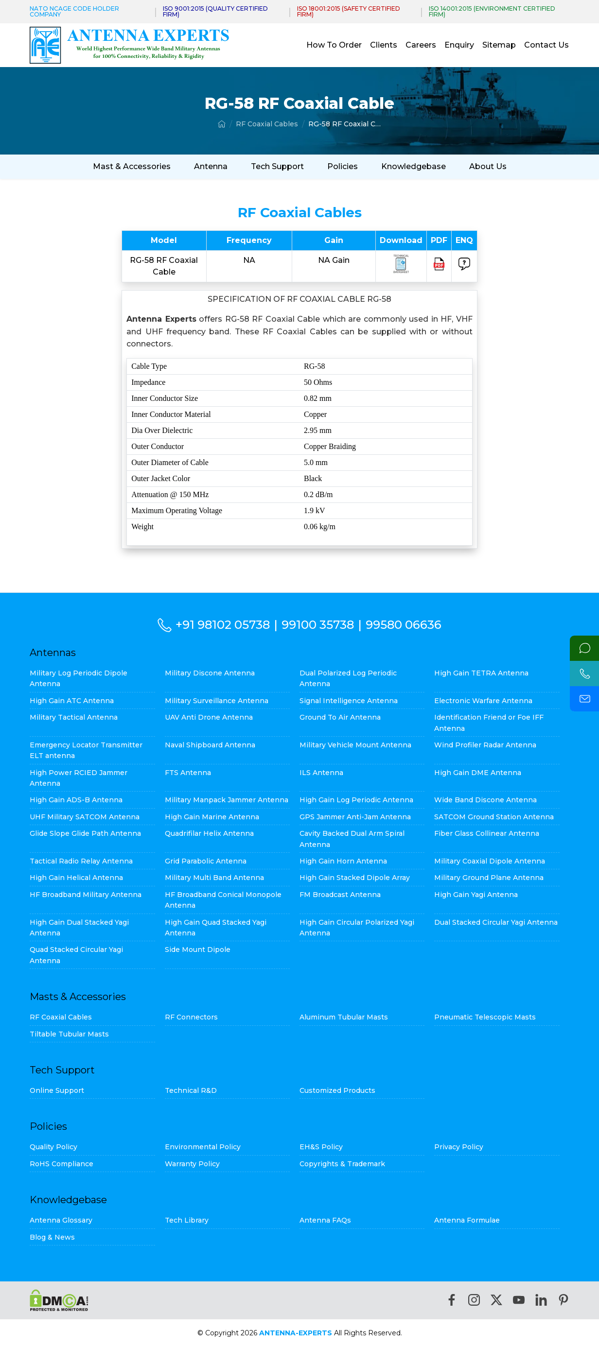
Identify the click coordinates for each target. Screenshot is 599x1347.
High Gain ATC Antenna (72, 700)
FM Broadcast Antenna (340, 894)
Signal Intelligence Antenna (349, 700)
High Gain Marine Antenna (212, 816)
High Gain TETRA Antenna (481, 673)
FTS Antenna (188, 772)
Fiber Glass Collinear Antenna (486, 833)
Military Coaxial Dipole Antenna (489, 861)
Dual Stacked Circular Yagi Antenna (496, 922)
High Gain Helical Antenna (76, 877)
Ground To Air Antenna (340, 717)
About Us (488, 166)
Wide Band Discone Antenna (485, 799)
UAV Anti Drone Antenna (209, 717)
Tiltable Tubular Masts (69, 1034)
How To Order (334, 45)
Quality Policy (53, 1146)
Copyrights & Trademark (342, 1163)
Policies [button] (342, 166)
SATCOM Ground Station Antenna (494, 816)
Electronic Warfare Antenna (483, 700)
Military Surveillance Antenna (216, 700)
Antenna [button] (211, 166)
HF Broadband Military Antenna (85, 894)
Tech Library (187, 1220)
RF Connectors (191, 1017)
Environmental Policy (203, 1146)
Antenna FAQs (325, 1220)
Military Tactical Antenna (74, 717)
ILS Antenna (321, 772)
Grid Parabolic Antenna (206, 861)
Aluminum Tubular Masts (344, 1017)
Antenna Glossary (61, 1220)
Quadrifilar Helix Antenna (209, 833)
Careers (420, 45)
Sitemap (499, 45)
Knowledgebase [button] (413, 166)
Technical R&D (191, 1090)
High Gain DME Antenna (477, 772)
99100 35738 (318, 625)
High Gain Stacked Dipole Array (355, 877)
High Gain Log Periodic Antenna (356, 799)
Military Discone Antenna (210, 673)
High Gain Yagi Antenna (476, 894)
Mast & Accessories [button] (132, 166)
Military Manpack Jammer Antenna (226, 799)
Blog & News (52, 1237)
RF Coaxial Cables (267, 124)
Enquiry (459, 45)
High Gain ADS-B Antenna (76, 799)
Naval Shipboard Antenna (210, 745)
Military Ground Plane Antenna (489, 877)
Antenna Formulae (467, 1220)
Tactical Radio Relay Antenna (81, 861)
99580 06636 (403, 625)
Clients (383, 45)
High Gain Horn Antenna (343, 861)
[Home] (222, 124)
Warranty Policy (192, 1163)
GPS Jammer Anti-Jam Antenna (355, 816)
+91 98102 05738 (223, 625)
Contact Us (546, 45)
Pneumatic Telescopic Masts (485, 1017)
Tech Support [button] (277, 166)
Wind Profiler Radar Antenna (485, 745)
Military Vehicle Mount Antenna (355, 745)
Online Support (57, 1090)
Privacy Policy (458, 1146)
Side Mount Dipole (197, 949)
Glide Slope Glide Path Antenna (85, 833)
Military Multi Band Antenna (214, 877)
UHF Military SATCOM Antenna (85, 816)
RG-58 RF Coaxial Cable (344, 124)
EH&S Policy (321, 1146)
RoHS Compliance (61, 1163)
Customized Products (337, 1090)
